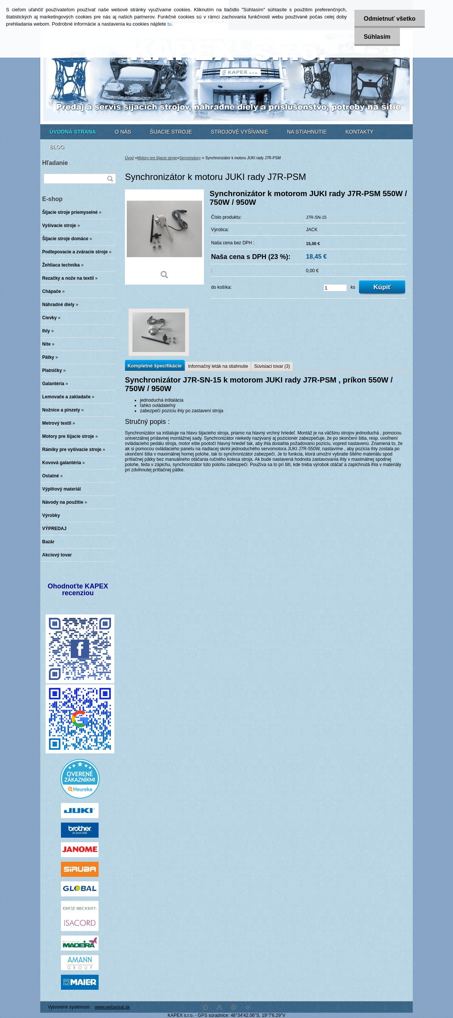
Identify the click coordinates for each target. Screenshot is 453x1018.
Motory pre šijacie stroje (157, 158)
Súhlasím (377, 37)
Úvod (129, 158)
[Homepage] (72, 131)
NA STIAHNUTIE (307, 132)
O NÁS (123, 132)
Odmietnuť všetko (389, 18)
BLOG (57, 147)
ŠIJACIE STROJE (171, 132)
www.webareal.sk (112, 1007)
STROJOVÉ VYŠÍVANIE (239, 132)
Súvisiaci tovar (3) (272, 366)
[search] (110, 178)
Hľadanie (55, 163)
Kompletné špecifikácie (155, 366)
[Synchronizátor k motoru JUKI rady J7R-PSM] (164, 237)
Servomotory (190, 158)
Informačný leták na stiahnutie (218, 366)
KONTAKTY (360, 132)
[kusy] (335, 287)
